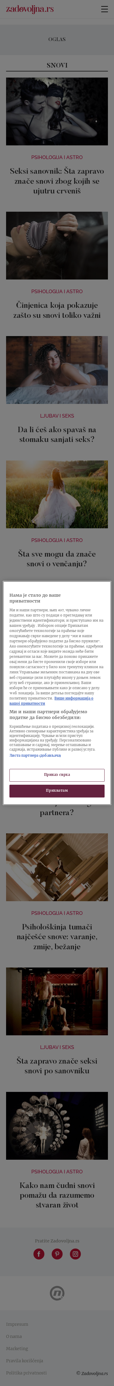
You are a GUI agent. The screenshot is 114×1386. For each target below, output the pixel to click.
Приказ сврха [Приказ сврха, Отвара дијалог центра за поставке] (57, 775)
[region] (57, 693)
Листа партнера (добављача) (35, 756)
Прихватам (57, 791)
